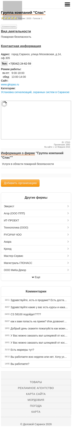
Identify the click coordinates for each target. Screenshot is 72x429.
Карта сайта (36, 393)
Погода (36, 405)
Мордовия (36, 399)
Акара (36, 241)
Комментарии (9, 26)
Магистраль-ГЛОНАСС (36, 262)
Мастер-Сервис (36, 255)
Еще (36, 277)
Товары (36, 382)
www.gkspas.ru (10, 84)
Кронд (36, 248)
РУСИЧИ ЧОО (36, 234)
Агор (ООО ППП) (36, 213)
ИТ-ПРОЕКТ (36, 220)
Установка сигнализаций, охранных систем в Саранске (35, 92)
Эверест (36, 206)
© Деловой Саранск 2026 (36, 424)
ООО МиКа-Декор (36, 270)
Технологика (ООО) (36, 227)
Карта (35, 411)
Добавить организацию (20, 183)
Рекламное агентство (36, 388)
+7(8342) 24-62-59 (16, 63)
